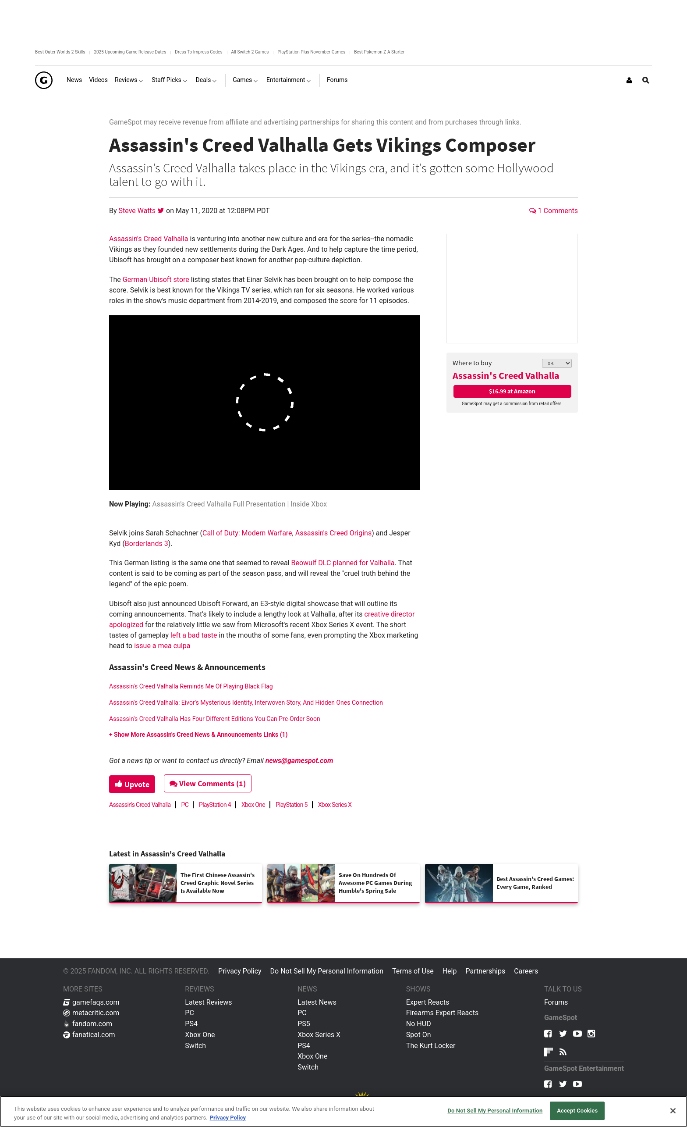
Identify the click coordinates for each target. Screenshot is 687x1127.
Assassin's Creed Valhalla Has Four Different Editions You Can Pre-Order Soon (214, 718)
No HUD (418, 1024)
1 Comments (553, 211)
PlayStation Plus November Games (311, 52)
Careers (526, 971)
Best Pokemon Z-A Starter (379, 52)
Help (450, 971)
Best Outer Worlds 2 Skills (60, 52)
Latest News (316, 1002)
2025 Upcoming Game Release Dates (130, 52)
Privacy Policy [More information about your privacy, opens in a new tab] (228, 1117)
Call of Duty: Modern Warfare (247, 533)
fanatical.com (89, 1035)
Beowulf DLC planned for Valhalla (342, 563)
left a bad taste (193, 635)
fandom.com (87, 1024)
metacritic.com (91, 1013)
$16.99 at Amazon (512, 391)
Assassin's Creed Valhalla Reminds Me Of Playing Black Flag (191, 686)
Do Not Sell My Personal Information (326, 971)
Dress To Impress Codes (198, 52)
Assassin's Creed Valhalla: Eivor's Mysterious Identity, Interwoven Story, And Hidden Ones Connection (246, 702)
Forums (556, 1002)
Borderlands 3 (146, 543)
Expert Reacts (427, 1002)
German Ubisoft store (156, 279)
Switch (195, 1045)
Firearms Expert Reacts (442, 1013)
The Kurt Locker (430, 1045)
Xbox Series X (335, 804)
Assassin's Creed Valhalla (506, 375)
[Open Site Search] (646, 80)
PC (185, 804)
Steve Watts (138, 211)
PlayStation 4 (215, 804)
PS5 (303, 1024)
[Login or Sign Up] (629, 80)
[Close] (673, 1110)
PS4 (191, 1024)
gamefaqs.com (91, 1002)
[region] (343, 1111)
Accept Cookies (577, 1110)
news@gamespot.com (299, 760)
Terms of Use (413, 971)
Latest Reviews (208, 1002)
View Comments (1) (208, 783)
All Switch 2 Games (250, 52)
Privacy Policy (240, 971)
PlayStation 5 (292, 804)
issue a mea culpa (162, 646)
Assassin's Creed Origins (333, 533)
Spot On (418, 1035)
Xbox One (253, 804)
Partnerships (485, 971)
